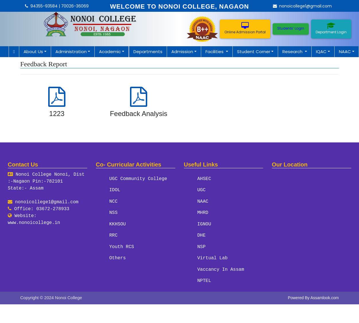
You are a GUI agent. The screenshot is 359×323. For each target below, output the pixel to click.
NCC (113, 201)
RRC (113, 235)
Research (293, 52)
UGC (201, 190)
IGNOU (204, 224)
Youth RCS (121, 246)
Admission (182, 52)
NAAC (345, 52)
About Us (33, 52)
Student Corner (253, 52)
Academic (110, 52)
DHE (201, 235)
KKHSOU (117, 224)
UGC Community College (138, 179)
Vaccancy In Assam (220, 268)
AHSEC (204, 179)
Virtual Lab (212, 257)
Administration (71, 52)
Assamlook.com (325, 296)
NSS (113, 212)
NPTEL (204, 279)
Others (117, 257)
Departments (147, 52)
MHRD (202, 212)
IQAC (321, 52)
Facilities (215, 52)
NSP (201, 246)
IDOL (114, 190)
